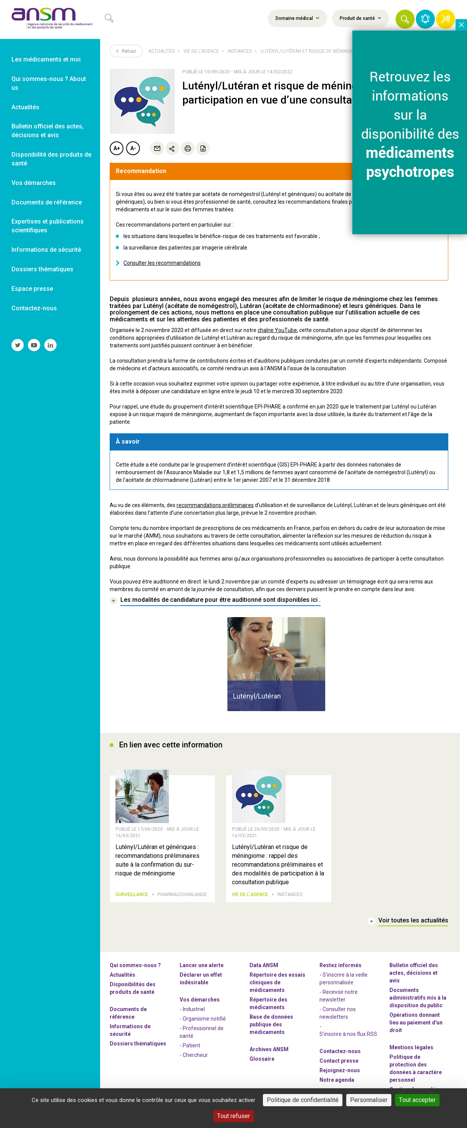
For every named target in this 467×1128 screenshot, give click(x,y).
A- (133, 148)
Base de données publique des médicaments (271, 1025)
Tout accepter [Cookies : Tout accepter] (417, 1100)
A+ (117, 148)
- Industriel (192, 1009)
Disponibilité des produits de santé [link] (51, 159)
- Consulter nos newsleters (337, 1013)
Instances (240, 51)
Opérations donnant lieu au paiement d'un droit (416, 1023)
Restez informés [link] (340, 966)
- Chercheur (194, 1055)
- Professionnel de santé (202, 1032)
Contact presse (338, 1061)
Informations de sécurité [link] (46, 249)
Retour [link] (126, 51)
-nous (339, 1071)
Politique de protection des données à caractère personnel (415, 1068)
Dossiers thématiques (138, 1044)
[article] (276, 664)
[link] (50, 19)
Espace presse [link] (32, 288)
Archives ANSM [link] (269, 1050)
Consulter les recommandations (162, 263)
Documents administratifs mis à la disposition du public (417, 998)
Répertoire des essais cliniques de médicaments (277, 982)
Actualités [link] (25, 107)
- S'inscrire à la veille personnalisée (343, 979)
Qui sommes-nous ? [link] (135, 966)
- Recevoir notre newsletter (338, 996)
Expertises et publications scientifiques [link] (47, 226)
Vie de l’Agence (201, 51)
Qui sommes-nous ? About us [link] (48, 83)
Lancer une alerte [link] (202, 966)
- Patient (190, 1046)
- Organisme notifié (203, 1019)
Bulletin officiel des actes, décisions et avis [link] (47, 131)
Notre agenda (336, 1080)
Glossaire (262, 1059)
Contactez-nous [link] (34, 308)
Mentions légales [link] (411, 1048)
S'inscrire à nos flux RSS (348, 1034)
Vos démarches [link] (33, 182)
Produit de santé (360, 18)
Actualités (161, 51)
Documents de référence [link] (46, 202)
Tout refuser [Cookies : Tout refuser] (233, 1116)
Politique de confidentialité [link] (303, 1100)
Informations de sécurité (130, 1030)
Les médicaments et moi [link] (46, 59)
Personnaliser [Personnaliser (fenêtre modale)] (369, 1100)
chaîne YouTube (277, 330)
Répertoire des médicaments (268, 1004)
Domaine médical (297, 18)
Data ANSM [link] (264, 966)
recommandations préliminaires (215, 505)
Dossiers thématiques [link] (42, 269)
